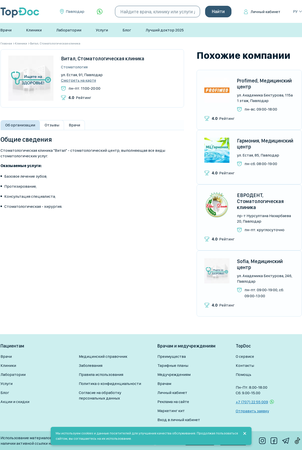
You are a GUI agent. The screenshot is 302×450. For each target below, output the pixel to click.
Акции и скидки (15, 401)
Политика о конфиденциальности (110, 383)
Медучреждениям (174, 374)
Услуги (102, 30)
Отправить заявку (252, 411)
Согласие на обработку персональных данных (100, 395)
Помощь (243, 374)
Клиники (34, 30)
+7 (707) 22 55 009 (252, 401)
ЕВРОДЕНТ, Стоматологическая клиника (260, 201)
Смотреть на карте (78, 80)
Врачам (164, 383)
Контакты (245, 365)
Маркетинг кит (171, 410)
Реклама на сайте (173, 401)
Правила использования (101, 374)
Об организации (20, 125)
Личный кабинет (265, 11)
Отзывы (52, 125)
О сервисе (245, 356)
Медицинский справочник (103, 356)
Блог (127, 30)
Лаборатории (68, 30)
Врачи (6, 30)
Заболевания (90, 365)
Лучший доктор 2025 (165, 30)
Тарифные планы (172, 365)
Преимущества (171, 356)
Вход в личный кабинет (178, 419)
